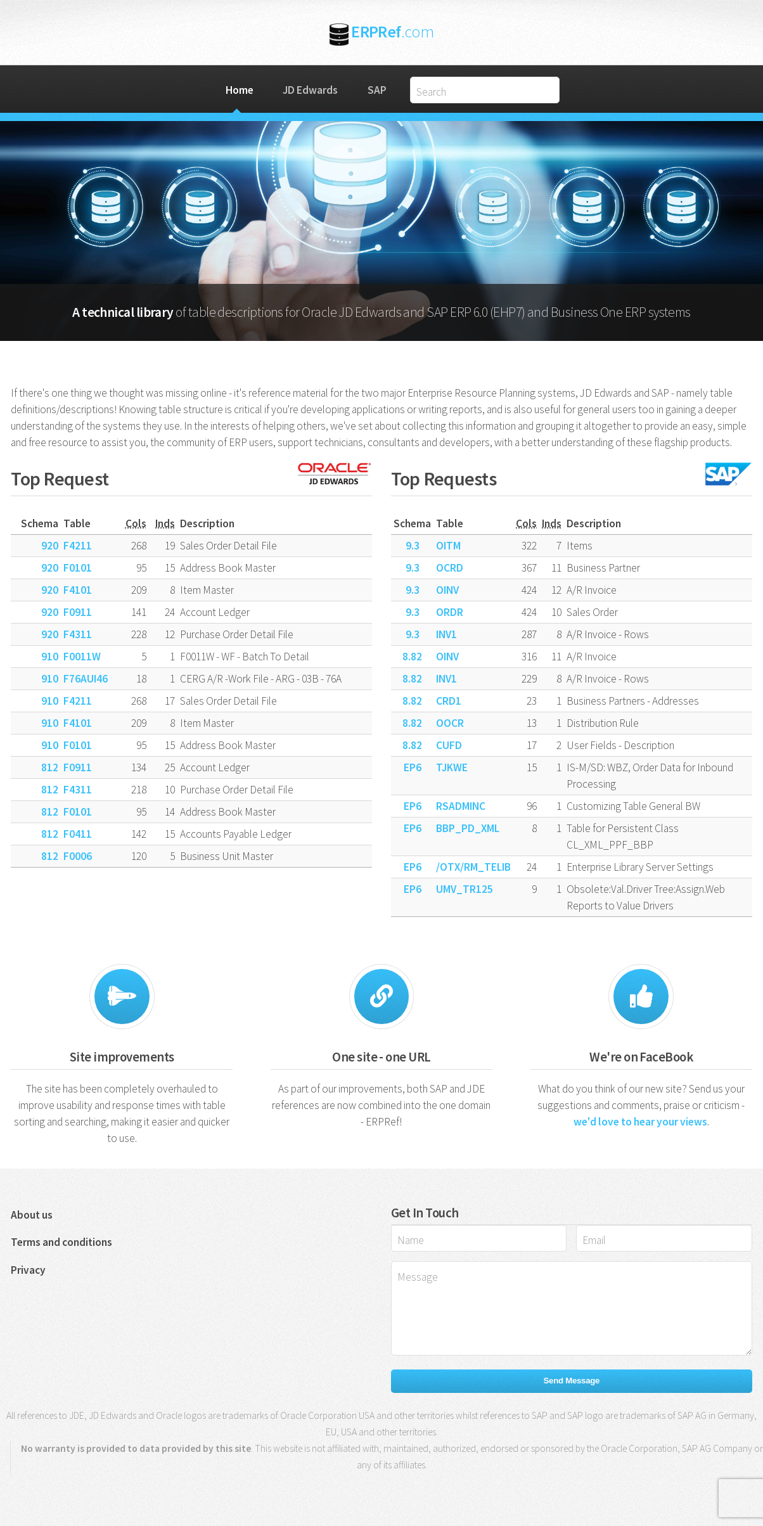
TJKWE (452, 767)
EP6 (412, 767)
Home (239, 90)
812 (49, 767)
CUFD (449, 745)
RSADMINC (460, 806)
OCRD (449, 568)
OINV (447, 590)
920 (49, 546)
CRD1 (448, 701)
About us (32, 1215)
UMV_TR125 (464, 889)
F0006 (77, 856)
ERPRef (392, 31)
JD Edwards (310, 90)
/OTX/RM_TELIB (473, 867)
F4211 (77, 546)
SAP (377, 90)
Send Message (572, 1380)
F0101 (77, 568)
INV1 (446, 634)
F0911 (77, 612)
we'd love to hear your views (640, 1122)
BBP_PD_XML (467, 828)
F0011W (82, 657)
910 (49, 657)
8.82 (412, 657)
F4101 (77, 590)
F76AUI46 (85, 679)
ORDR (449, 612)
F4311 (77, 634)
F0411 (77, 834)
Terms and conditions (61, 1242)
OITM (448, 546)
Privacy (28, 1270)
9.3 (413, 546)
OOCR (450, 723)
